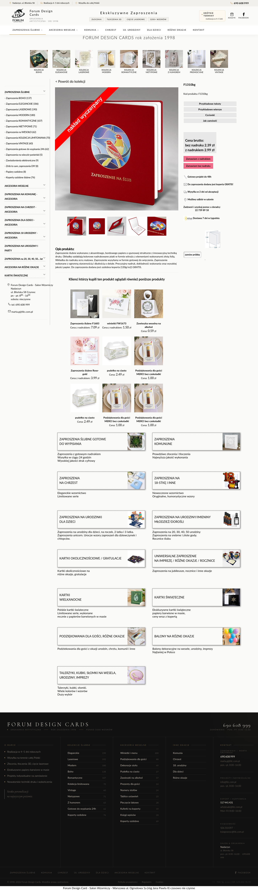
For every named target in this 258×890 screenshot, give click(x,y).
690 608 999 (239, 3)
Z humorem (87, 802)
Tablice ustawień (139, 796)
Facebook (243, 16)
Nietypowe (87, 796)
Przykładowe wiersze (210, 109)
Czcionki (210, 114)
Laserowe (87, 759)
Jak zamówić (210, 120)
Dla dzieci (154, 30)
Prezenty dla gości (139, 783)
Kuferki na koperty (139, 808)
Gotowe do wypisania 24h (87, 808)
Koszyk (232, 16)
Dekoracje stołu (139, 765)
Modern (87, 765)
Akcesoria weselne (63, 30)
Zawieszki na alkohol (139, 777)
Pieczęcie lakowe (139, 802)
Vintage (87, 790)
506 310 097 (226, 827)
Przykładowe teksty (210, 103)
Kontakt (199, 30)
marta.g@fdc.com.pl (22, 311)
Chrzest (110, 30)
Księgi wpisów (139, 814)
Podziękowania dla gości (139, 759)
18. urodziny (132, 30)
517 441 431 (226, 802)
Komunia (91, 30)
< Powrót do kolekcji (70, 81)
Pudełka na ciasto (139, 771)
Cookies (159, 882)
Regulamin (147, 882)
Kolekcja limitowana (87, 783)
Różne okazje (177, 30)
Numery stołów (139, 790)
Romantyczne (87, 777)
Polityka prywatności (127, 882)
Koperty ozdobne (87, 814)
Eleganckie (87, 752)
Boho (87, 771)
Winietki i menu (139, 752)
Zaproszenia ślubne (28, 30)
